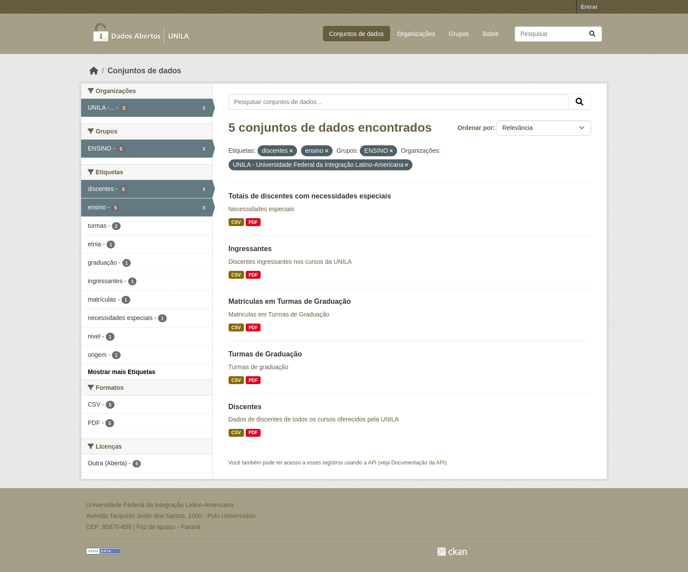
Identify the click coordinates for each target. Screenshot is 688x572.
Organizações (416, 33)
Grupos (459, 33)
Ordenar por (475, 127)
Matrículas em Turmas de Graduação (290, 301)
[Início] (94, 70)
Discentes (245, 406)
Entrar (589, 7)
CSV (236, 222)
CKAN (452, 551)
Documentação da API (418, 463)
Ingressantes (250, 248)
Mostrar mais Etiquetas (121, 371)
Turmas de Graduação (265, 354)
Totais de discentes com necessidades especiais (310, 196)
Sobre (490, 33)
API (372, 463)
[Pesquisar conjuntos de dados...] (558, 34)
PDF (253, 222)
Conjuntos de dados (356, 33)
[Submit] (592, 34)
